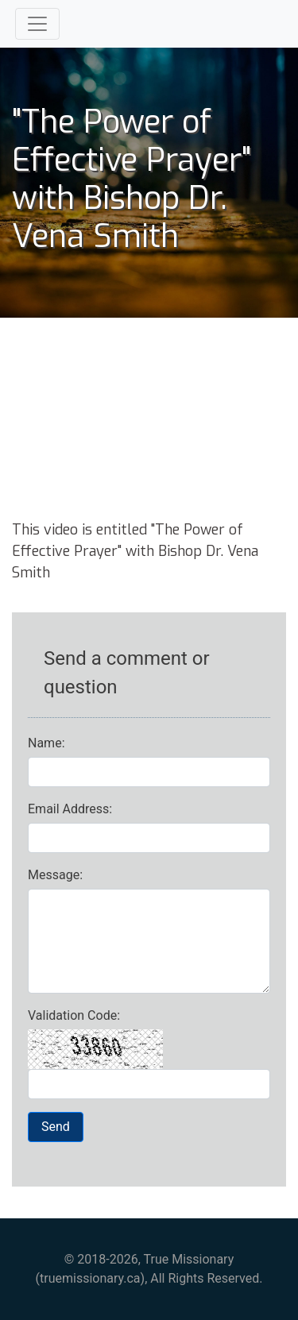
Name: (46, 743)
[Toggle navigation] (37, 24)
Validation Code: (74, 1015)
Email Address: (70, 808)
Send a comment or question (127, 672)
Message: (55, 874)
